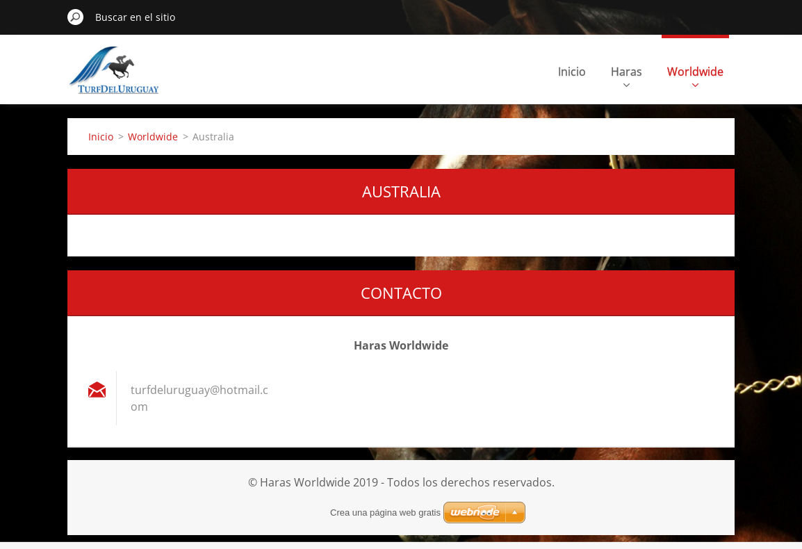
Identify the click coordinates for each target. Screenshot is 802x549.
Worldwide (695, 75)
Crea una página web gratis (385, 512)
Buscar (75, 16)
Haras (626, 75)
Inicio (572, 71)
